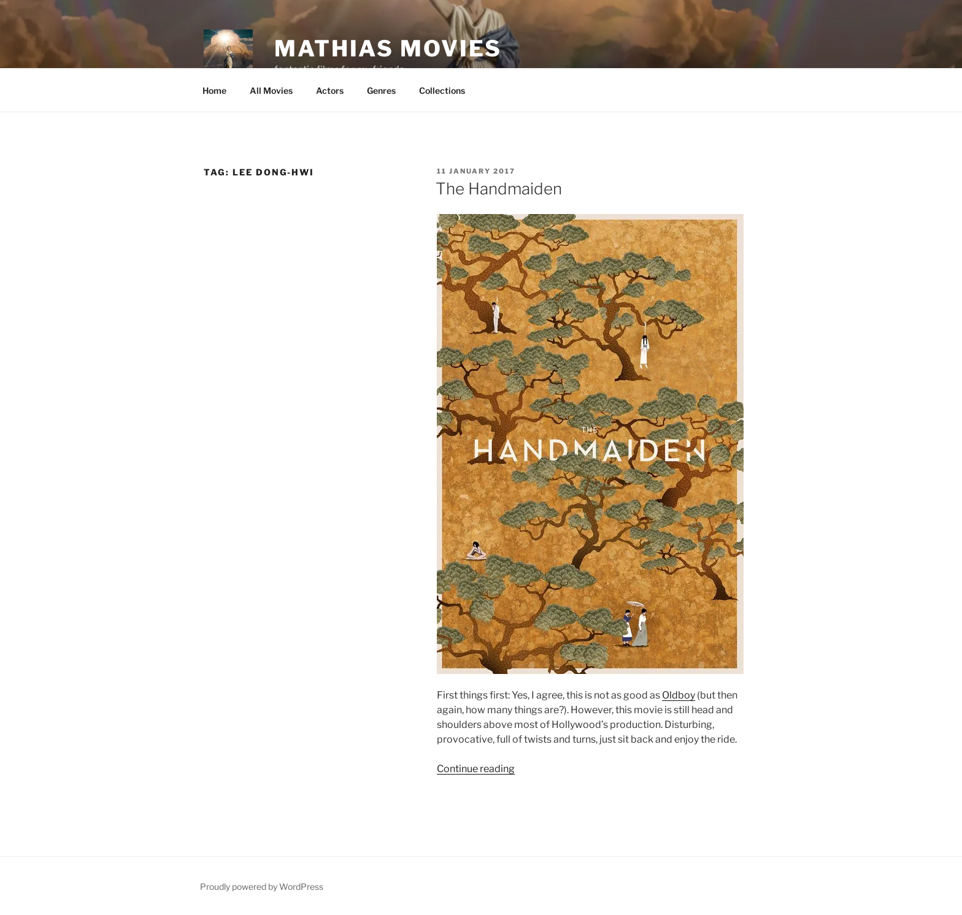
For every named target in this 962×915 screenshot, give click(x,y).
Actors (330, 90)
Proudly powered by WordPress (261, 886)
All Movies (271, 90)
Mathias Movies (388, 48)
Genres (381, 90)
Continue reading (476, 769)
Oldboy (678, 695)
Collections (442, 90)
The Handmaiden (499, 188)
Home (214, 90)
